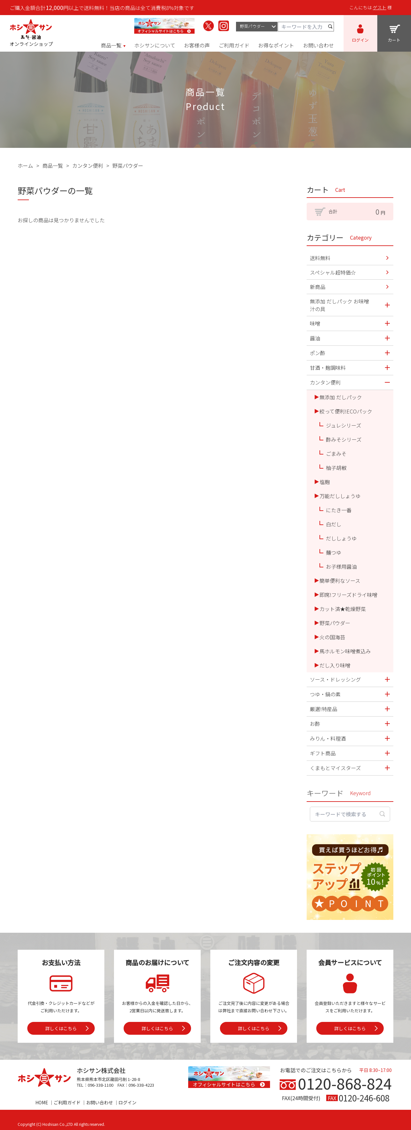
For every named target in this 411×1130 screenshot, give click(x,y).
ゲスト (379, 7)
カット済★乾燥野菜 (342, 609)
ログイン (127, 1102)
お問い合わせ (99, 1102)
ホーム (25, 165)
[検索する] (330, 26)
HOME (41, 1102)
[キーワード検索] (306, 26)
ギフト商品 (323, 753)
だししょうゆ (341, 538)
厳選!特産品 (323, 709)
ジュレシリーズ (343, 425)
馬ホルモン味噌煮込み (345, 651)
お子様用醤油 (341, 566)
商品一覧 (52, 165)
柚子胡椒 (336, 468)
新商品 (317, 287)
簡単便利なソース (339, 580)
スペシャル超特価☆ (333, 272)
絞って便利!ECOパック (345, 411)
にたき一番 (339, 510)
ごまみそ (336, 453)
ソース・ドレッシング (335, 679)
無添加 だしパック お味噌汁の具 (339, 305)
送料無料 (320, 258)
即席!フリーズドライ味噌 (348, 595)
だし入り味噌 (334, 665)
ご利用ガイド (67, 1102)
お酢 (315, 723)
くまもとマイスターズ (335, 768)
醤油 (315, 338)
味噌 (315, 323)
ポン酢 (317, 353)
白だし (333, 524)
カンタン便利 (87, 165)
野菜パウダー (127, 165)
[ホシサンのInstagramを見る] (223, 26)
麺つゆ (333, 552)
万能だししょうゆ (340, 496)
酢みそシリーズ (344, 439)
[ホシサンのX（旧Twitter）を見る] (208, 26)
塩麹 (324, 482)
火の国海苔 (332, 637)
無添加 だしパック (340, 397)
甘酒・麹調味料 (328, 367)
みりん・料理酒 (328, 738)
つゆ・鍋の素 (325, 694)
